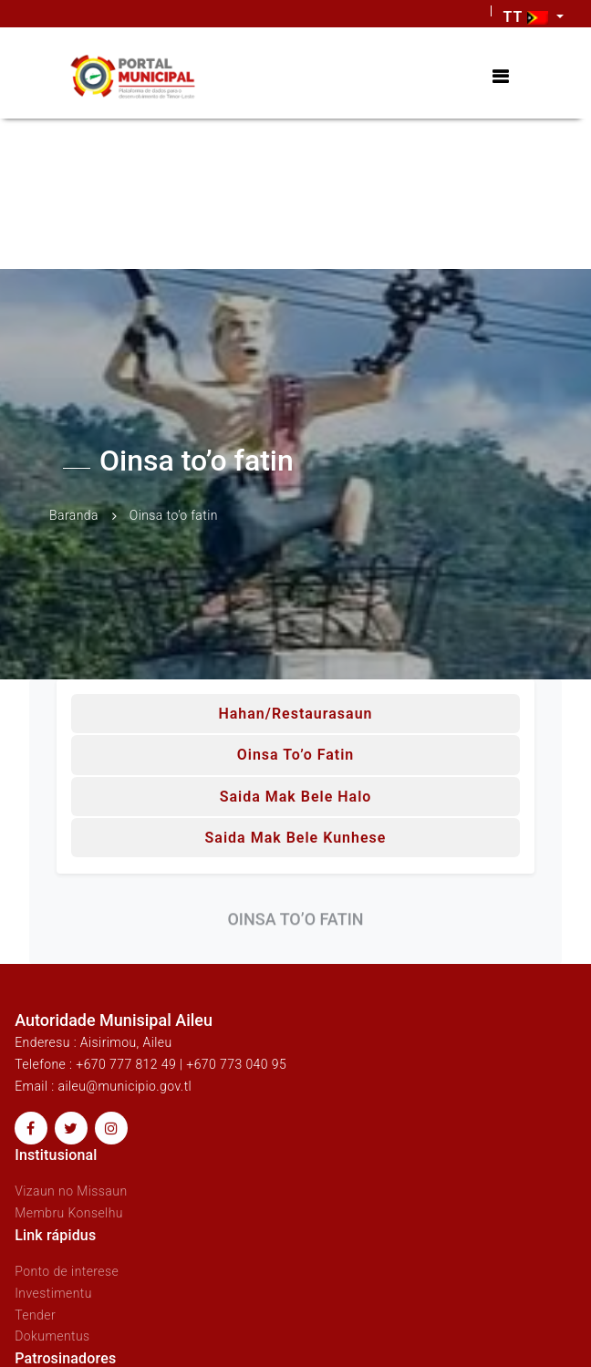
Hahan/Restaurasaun (295, 713)
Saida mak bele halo (296, 796)
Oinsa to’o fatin (296, 754)
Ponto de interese (67, 1271)
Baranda (73, 515)
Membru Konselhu (69, 1213)
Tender (35, 1315)
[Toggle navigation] (500, 77)
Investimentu (53, 1293)
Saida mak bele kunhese (296, 837)
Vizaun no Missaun (71, 1191)
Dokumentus (52, 1336)
